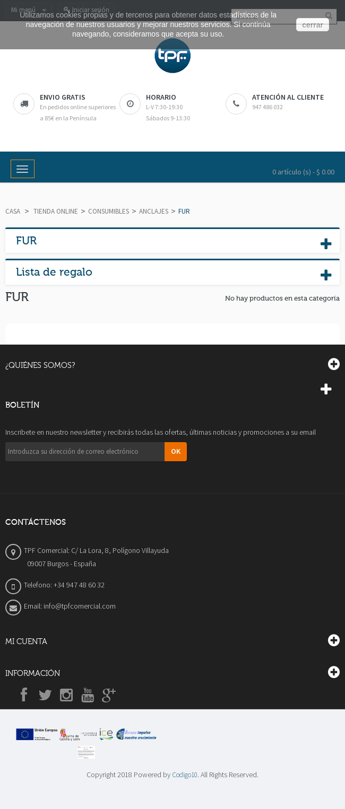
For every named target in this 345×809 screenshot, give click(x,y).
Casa (12, 211)
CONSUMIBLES (108, 211)
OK (175, 451)
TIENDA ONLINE (55, 211)
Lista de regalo (54, 272)
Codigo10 (184, 774)
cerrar (312, 25)
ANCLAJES (153, 211)
